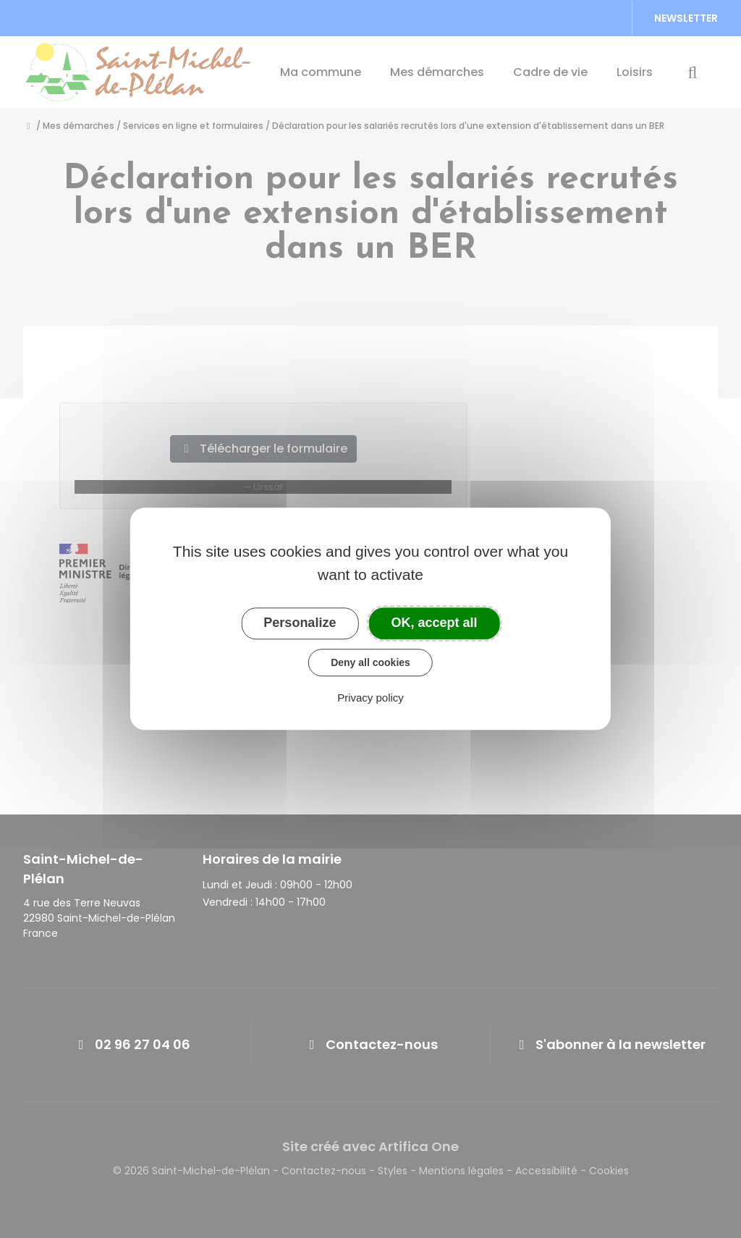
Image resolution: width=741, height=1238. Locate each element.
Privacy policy (370, 698)
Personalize (299, 622)
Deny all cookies (370, 662)
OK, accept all (434, 622)
